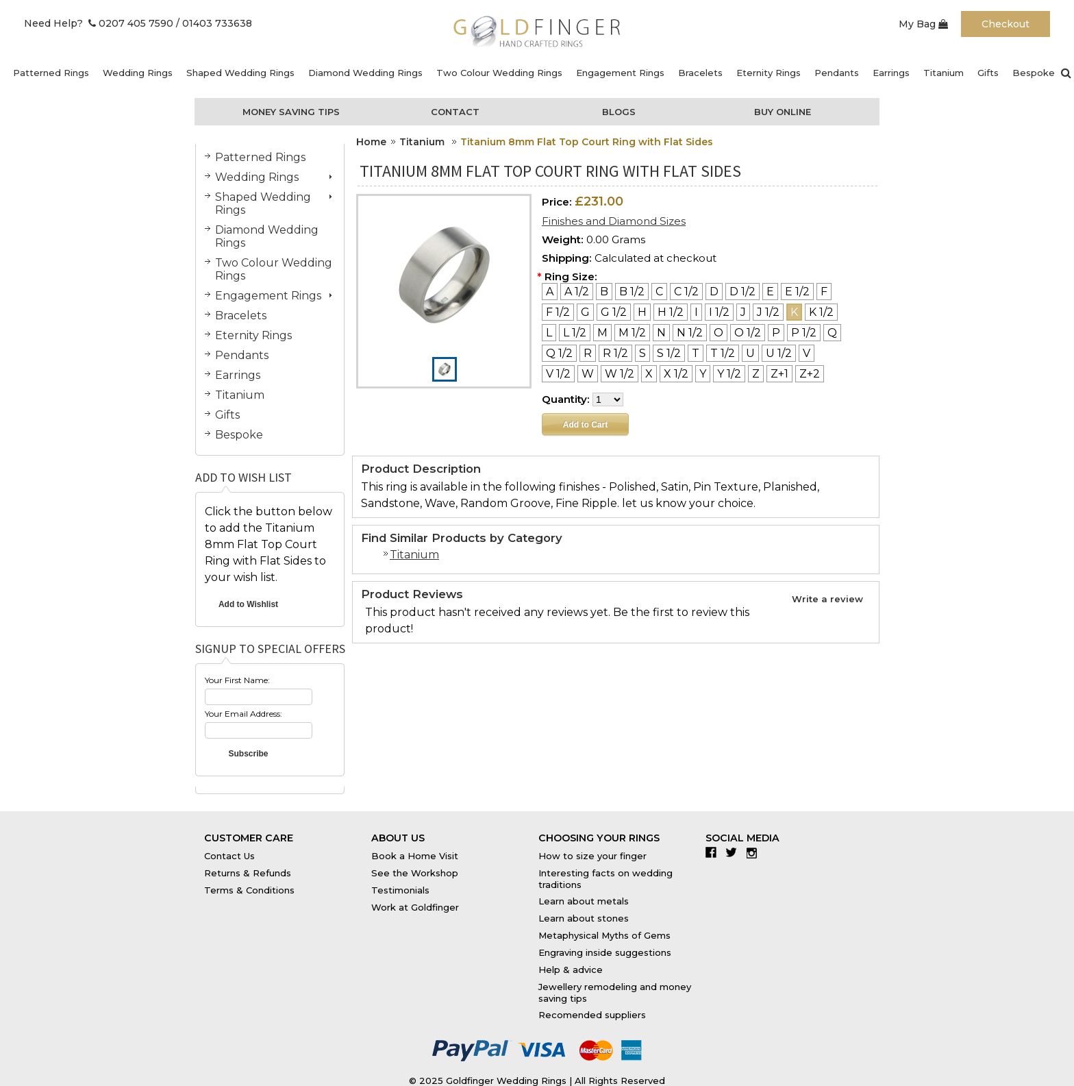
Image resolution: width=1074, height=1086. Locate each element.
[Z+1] (779, 373)
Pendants (836, 72)
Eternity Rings (768, 72)
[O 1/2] (747, 332)
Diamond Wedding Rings (365, 72)
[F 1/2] (558, 312)
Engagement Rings (620, 72)
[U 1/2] (779, 353)
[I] (696, 312)
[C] (659, 291)
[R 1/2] (615, 353)
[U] (750, 353)
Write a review (827, 598)
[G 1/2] (614, 312)
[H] (642, 312)
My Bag (923, 24)
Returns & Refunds (247, 872)
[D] (714, 291)
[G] (585, 312)
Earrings (891, 72)
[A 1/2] (576, 291)
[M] (602, 332)
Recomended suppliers (592, 1014)
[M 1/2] (632, 332)
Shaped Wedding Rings (240, 72)
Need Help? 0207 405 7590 (98, 23)
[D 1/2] (742, 291)
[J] (743, 312)
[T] (695, 353)
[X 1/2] (676, 373)
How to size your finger (592, 855)
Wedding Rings (138, 72)
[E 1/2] (797, 291)
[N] (661, 332)
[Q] (832, 332)
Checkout (1005, 24)
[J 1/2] (768, 312)
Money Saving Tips (291, 111)
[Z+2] (809, 373)
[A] (550, 291)
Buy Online (782, 111)
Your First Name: (237, 680)
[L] (549, 332)
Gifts (988, 72)
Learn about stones (583, 918)
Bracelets (700, 72)
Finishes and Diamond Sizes (614, 220)
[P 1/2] (804, 332)
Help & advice (570, 969)
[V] (806, 353)
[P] (776, 332)
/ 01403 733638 (214, 23)
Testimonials (400, 890)
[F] (824, 291)
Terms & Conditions (249, 890)
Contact (455, 111)
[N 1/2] (690, 332)
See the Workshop (414, 872)
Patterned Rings (51, 72)
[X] (649, 373)
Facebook (714, 852)
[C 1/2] (686, 291)
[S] (642, 353)
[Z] (756, 373)
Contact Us (229, 855)
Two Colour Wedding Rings (499, 72)
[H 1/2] (670, 312)
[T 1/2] (722, 353)
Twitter (734, 852)
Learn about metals (583, 901)
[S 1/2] (669, 353)
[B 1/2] (632, 291)
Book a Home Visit (414, 855)
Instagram (755, 852)
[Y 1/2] (729, 373)
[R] (587, 353)
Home (371, 142)
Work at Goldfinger (415, 907)
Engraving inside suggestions (604, 952)
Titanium (943, 72)
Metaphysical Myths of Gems (604, 935)
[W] (587, 373)
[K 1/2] (821, 312)
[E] (770, 291)
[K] (794, 312)
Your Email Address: (243, 713)
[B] (604, 291)
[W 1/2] (619, 373)
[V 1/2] (558, 373)
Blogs (619, 111)
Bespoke (1033, 72)
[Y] (702, 373)
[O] (718, 332)
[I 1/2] (719, 312)
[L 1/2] (574, 332)
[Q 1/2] (559, 353)
